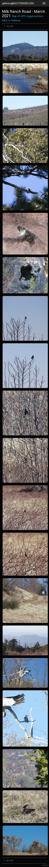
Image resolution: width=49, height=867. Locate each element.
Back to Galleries (11, 20)
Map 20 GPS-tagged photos (27, 16)
